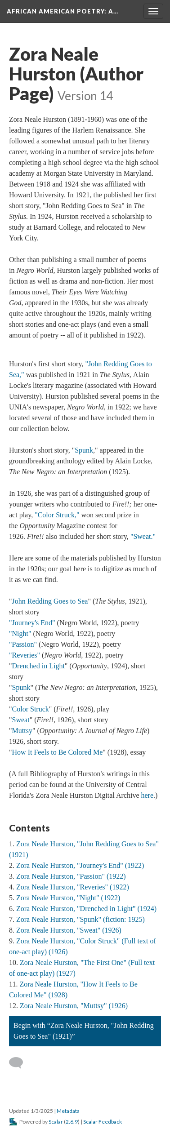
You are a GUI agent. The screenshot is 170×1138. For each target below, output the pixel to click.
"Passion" (23, 644)
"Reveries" (24, 655)
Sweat (21, 720)
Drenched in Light (38, 666)
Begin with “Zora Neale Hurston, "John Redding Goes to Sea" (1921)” (83, 1031)
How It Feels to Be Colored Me (57, 752)
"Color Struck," (57, 515)
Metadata (68, 1110)
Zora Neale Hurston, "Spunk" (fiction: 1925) (80, 919)
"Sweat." (143, 536)
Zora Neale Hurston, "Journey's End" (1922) (80, 865)
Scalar (56, 1121)
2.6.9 (72, 1121)
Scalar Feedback (102, 1121)
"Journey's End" (32, 623)
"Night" (20, 633)
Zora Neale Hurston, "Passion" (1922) (71, 876)
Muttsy (22, 730)
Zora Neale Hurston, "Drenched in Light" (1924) (86, 908)
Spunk (84, 450)
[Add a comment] (20, 1063)
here (147, 795)
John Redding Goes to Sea (50, 601)
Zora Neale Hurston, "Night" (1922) (68, 898)
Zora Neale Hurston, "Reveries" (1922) (72, 887)
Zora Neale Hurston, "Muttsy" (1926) (74, 1005)
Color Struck (30, 709)
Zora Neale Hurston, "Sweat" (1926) (68, 930)
